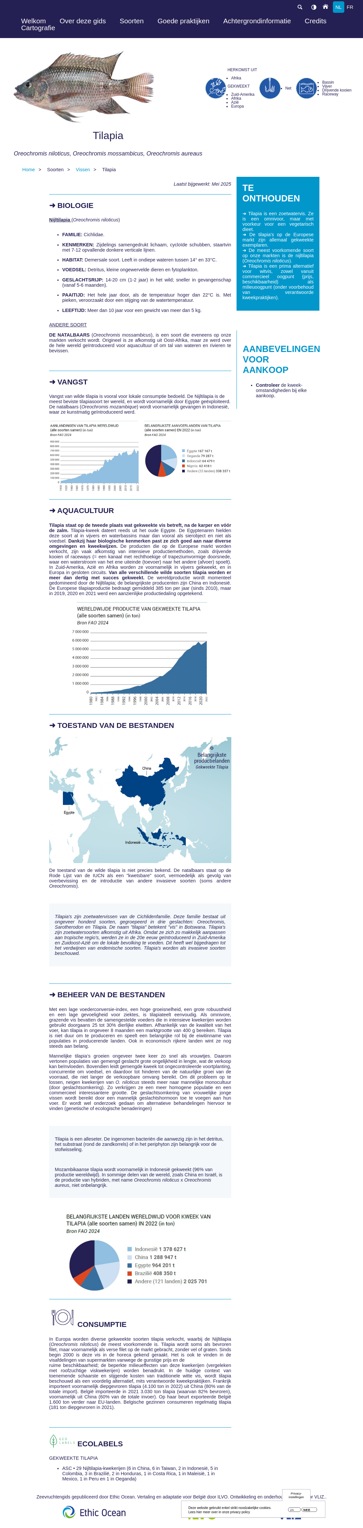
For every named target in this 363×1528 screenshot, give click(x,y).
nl (338, 7)
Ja (292, 1511)
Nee (306, 1511)
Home (28, 169)
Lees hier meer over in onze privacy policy (219, 1513)
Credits (316, 20)
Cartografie (38, 27)
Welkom (33, 20)
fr (350, 7)
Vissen (83, 169)
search (299, 7)
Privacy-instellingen (296, 1496)
